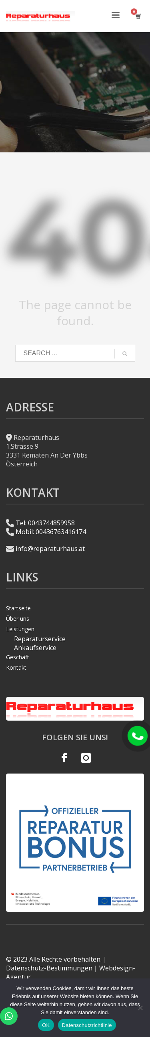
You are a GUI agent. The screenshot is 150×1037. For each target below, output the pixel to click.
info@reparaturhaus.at (50, 548)
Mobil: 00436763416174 (51, 531)
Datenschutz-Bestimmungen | (52, 968)
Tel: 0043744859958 (45, 522)
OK (46, 1025)
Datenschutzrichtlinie (87, 1025)
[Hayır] (140, 1008)
